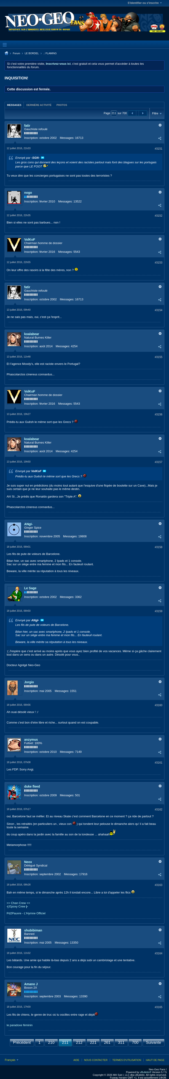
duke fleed (32, 786)
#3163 (158, 885)
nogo (28, 192)
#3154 (158, 310)
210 (51, 1042)
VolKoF (29, 239)
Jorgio (29, 682)
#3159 (158, 611)
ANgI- (28, 524)
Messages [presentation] (14, 105)
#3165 (158, 1007)
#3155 (158, 357)
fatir (27, 125)
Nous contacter (95, 1060)
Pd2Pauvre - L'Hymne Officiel (26, 913)
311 (121, 1042)
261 (107, 1042)
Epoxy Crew (17, 906)
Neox (28, 862)
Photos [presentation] (61, 105)
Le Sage (30, 588)
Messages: (67, 138)
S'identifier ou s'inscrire (145, 3)
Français (11, 1060)
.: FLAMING (50, 53)
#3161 (158, 762)
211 (65, 1042)
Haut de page (155, 1060)
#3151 (158, 148)
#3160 (158, 705)
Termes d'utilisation (126, 1060)
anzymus (31, 739)
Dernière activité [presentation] (38, 105)
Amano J (31, 984)
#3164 (158, 953)
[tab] (14, 105)
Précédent (22, 1042)
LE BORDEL (32, 53)
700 (135, 1042)
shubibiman (33, 930)
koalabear (31, 334)
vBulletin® (145, 1072)
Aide (76, 1060)
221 (93, 1042)
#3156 (158, 414)
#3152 (158, 215)
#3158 (158, 547)
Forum (16, 53)
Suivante (153, 1042)
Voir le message (42, 157)
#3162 (158, 809)
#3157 (158, 462)
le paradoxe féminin (19, 1025)
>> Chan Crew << (18, 903)
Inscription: (31, 138)
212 (79, 1042)
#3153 (158, 262)
